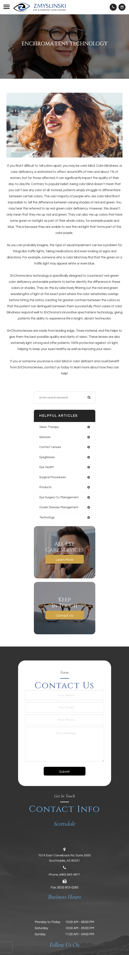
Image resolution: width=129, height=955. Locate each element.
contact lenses (50, 447)
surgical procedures (52, 477)
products (45, 487)
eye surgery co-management (59, 497)
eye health (46, 467)
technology (47, 517)
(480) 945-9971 (69, 874)
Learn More (64, 559)
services (45, 437)
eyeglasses (47, 457)
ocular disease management (58, 507)
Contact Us (64, 615)
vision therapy (49, 426)
